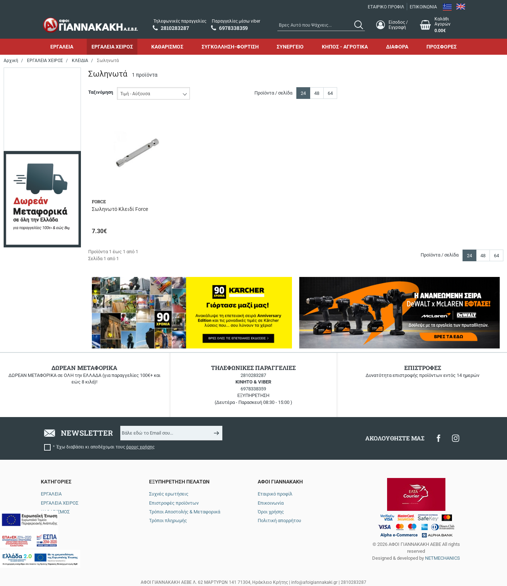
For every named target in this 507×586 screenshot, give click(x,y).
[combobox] (321, 25)
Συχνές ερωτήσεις (168, 494)
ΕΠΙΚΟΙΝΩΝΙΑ (423, 6)
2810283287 (253, 375)
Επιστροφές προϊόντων (174, 503)
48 (316, 93)
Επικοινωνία (271, 503)
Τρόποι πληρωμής (168, 520)
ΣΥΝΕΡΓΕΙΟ (290, 47)
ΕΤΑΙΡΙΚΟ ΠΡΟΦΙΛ (386, 6)
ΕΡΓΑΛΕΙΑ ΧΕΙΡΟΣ (112, 47)
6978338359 (253, 389)
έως (40, 124)
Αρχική (11, 60)
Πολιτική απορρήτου (279, 520)
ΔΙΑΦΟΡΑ (397, 47)
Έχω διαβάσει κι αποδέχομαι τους (105, 447)
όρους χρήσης (140, 447)
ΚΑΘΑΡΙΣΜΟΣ (167, 47)
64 (330, 93)
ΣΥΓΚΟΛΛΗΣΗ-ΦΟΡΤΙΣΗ (230, 47)
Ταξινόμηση (100, 92)
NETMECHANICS (442, 558)
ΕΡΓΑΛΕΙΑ (61, 47)
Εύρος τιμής (24, 76)
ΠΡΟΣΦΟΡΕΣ (441, 47)
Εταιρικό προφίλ (275, 494)
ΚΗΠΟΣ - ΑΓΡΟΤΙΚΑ (345, 47)
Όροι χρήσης (271, 511)
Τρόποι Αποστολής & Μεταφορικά (184, 511)
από (14, 124)
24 (303, 93)
